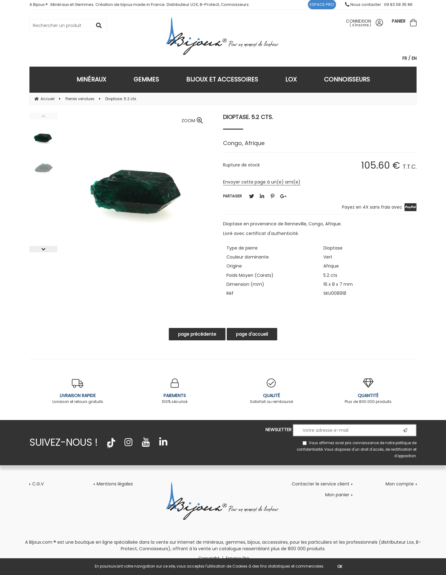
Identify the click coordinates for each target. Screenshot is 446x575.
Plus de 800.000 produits (368, 391)
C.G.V (38, 484)
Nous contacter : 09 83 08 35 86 (379, 4)
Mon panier (337, 495)
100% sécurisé (175, 391)
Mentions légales (115, 484)
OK (339, 566)
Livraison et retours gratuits (78, 391)
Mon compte (400, 484)
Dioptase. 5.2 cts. (248, 117)
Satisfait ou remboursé (271, 391)
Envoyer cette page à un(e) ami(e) (261, 182)
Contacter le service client (320, 484)
